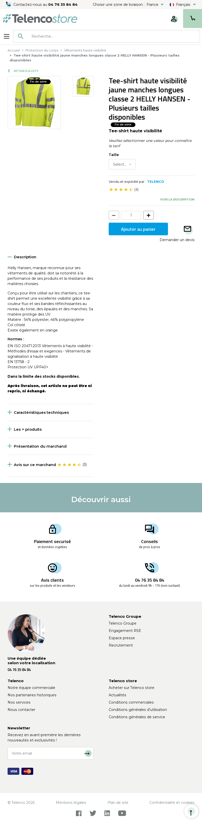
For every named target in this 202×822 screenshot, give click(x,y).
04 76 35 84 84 (63, 4)
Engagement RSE (125, 630)
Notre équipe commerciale (31, 687)
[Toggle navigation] (6, 36)
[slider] (121, 189)
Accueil (14, 50)
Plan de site (117, 802)
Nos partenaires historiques (32, 695)
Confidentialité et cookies (171, 802)
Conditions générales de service (137, 717)
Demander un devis (177, 240)
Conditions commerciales (131, 702)
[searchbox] (114, 36)
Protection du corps (41, 50)
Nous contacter (21, 709)
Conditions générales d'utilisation (138, 709)
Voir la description (177, 199)
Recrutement (121, 645)
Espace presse (122, 638)
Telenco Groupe (122, 623)
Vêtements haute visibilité (85, 50)
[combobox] (106, 36)
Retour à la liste (23, 71)
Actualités (117, 695)
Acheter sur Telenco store (131, 687)
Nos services (19, 702)
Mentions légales (71, 802)
